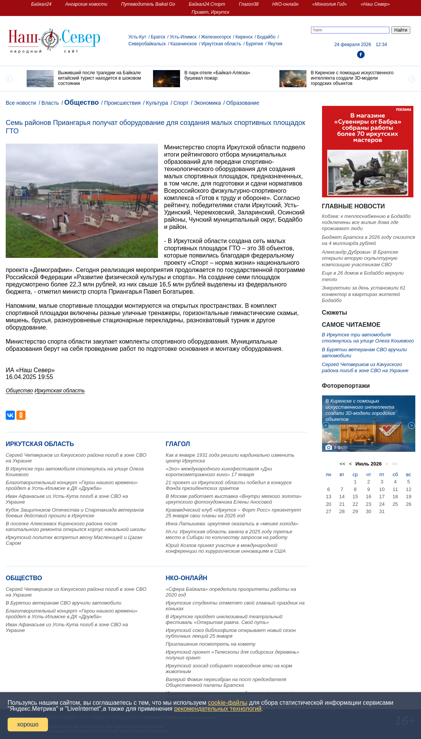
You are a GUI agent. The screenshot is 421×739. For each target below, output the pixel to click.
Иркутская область (221, 43)
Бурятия (254, 43)
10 (381, 489)
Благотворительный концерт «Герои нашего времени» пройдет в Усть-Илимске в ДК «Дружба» (71, 485)
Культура (157, 103)
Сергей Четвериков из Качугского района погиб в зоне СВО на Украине (365, 367)
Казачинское (184, 43)
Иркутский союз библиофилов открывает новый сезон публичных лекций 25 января (231, 633)
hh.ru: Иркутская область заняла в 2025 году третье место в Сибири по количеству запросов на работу (229, 534)
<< (343, 464)
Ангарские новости (86, 4)
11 (395, 489)
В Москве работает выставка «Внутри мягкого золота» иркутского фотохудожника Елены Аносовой (233, 499)
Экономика (207, 103)
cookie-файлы (227, 702)
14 (341, 496)
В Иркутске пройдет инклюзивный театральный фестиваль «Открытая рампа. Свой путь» (224, 619)
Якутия (275, 43)
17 (381, 496)
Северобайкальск (147, 43)
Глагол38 (249, 4)
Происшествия (122, 103)
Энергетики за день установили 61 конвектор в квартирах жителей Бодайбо (364, 294)
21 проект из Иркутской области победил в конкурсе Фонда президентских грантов (229, 485)
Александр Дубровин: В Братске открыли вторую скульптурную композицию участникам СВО (360, 258)
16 (368, 496)
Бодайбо (266, 37)
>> (395, 464)
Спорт (181, 103)
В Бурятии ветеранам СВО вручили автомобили (63, 603)
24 (381, 504)
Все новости (21, 103)
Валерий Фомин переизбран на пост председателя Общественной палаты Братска (226, 682)
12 (408, 489)
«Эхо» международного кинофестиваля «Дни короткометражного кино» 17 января (219, 471)
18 (395, 496)
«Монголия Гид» (329, 4)
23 (368, 504)
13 (328, 496)
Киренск (243, 37)
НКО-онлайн (285, 4)
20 (328, 504)
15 (355, 496)
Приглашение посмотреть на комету (210, 644)
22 (355, 504)
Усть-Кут (137, 37)
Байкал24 (41, 4)
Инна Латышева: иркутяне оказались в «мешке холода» (232, 523)
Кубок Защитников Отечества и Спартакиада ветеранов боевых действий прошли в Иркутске (75, 512)
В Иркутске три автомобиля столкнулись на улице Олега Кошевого (368, 338)
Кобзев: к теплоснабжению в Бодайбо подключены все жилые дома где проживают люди (366, 222)
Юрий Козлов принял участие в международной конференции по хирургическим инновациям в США (225, 548)
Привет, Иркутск (210, 12)
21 (341, 504)
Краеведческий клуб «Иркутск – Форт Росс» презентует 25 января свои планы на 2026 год (233, 512)
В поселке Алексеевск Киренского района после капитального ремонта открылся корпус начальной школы (76, 526)
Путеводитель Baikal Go (148, 4)
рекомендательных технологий (218, 708)
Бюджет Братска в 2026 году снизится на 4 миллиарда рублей (368, 240)
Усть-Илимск (183, 37)
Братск (158, 37)
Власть (50, 103)
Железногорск (216, 37)
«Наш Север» (375, 4)
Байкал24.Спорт (207, 4)
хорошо (27, 724)
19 (408, 496)
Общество (81, 102)
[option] (84, 78)
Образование (242, 103)
